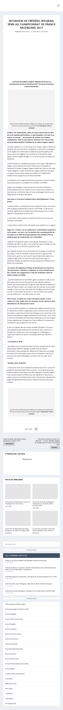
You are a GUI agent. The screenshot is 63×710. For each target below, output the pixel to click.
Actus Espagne (10, 624)
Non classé (9, 689)
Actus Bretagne (10, 614)
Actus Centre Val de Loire (14, 619)
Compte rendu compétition (15, 674)
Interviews (44, 32)
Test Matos (9, 699)
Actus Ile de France (11, 639)
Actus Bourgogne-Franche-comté (17, 609)
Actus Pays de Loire (12, 659)
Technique (9, 693)
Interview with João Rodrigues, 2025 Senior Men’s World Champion (28, 584)
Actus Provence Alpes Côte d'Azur (17, 664)
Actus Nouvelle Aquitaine (14, 649)
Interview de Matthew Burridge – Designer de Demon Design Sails (17, 530)
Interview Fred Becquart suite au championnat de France (17, 503)
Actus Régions (10, 669)
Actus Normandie (11, 644)
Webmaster (25, 32)
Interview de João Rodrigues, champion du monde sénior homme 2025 (43, 503)
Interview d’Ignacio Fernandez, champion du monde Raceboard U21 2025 (31, 577)
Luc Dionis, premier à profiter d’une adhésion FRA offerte (44, 530)
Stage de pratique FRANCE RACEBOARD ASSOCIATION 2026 (25, 560)
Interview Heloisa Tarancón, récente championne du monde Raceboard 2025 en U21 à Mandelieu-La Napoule (30, 568)
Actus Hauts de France (13, 634)
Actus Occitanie (10, 654)
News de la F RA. (11, 684)
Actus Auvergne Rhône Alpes (15, 604)
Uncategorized (10, 703)
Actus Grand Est (11, 629)
